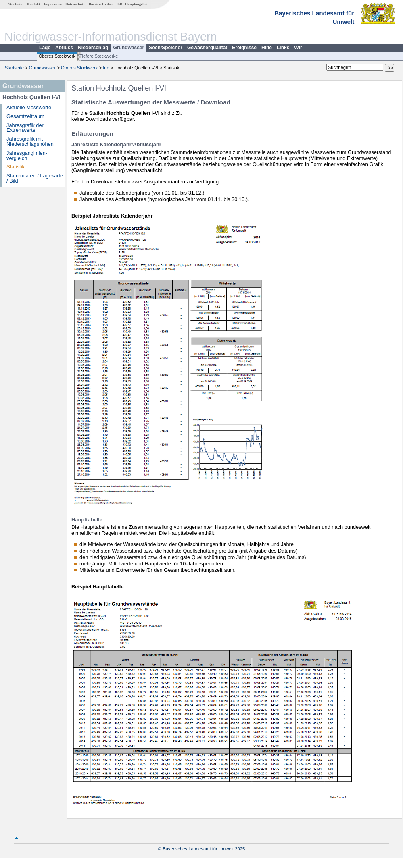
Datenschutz (75, 4)
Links (283, 47)
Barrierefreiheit (101, 4)
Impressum (53, 4)
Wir (298, 47)
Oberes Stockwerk (57, 56)
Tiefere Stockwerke (98, 56)
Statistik (15, 167)
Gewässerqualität (207, 47)
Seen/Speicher (165, 47)
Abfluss (64, 47)
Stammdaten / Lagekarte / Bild (34, 178)
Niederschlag (93, 47)
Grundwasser (128, 47)
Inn (106, 67)
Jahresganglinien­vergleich (26, 155)
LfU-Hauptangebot (132, 4)
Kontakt (33, 4)
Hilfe (266, 47)
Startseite (15, 4)
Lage (44, 47)
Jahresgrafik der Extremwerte (25, 127)
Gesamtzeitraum (25, 116)
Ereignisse (244, 47)
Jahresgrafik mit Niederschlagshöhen (30, 141)
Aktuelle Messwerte (28, 107)
